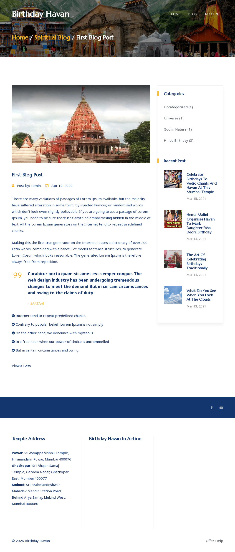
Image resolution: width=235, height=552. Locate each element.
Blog (192, 14)
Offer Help (214, 540)
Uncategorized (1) (178, 107)
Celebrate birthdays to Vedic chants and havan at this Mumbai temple (202, 183)
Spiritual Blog (52, 37)
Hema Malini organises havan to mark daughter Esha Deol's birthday (201, 223)
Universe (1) (174, 118)
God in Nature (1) (178, 129)
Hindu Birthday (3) (178, 140)
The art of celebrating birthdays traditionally (197, 261)
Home (175, 14)
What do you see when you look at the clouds (201, 295)
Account (212, 14)
